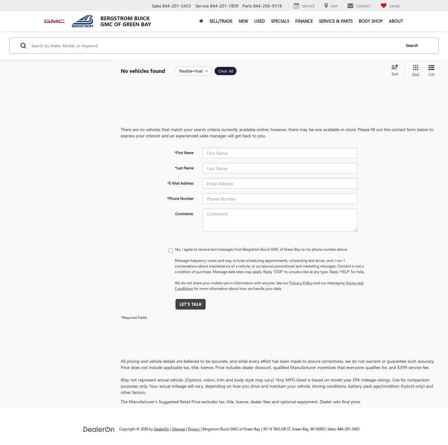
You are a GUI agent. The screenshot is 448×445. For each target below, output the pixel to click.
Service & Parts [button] (335, 21)
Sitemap (178, 428)
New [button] (243, 21)
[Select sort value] (396, 70)
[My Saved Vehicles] (390, 6)
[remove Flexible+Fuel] (193, 71)
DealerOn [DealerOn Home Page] (161, 428)
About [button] (396, 21)
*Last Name (184, 167)
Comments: (184, 213)
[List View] (431, 70)
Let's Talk (191, 304)
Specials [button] (280, 21)
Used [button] (259, 21)
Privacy (194, 428)
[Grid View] (414, 70)
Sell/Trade (220, 21)
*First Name (184, 152)
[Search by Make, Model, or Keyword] (215, 45)
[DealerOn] (99, 429)
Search (412, 45)
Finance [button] (304, 21)
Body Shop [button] (371, 21)
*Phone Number (180, 198)
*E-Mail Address (180, 183)
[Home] (201, 21)
